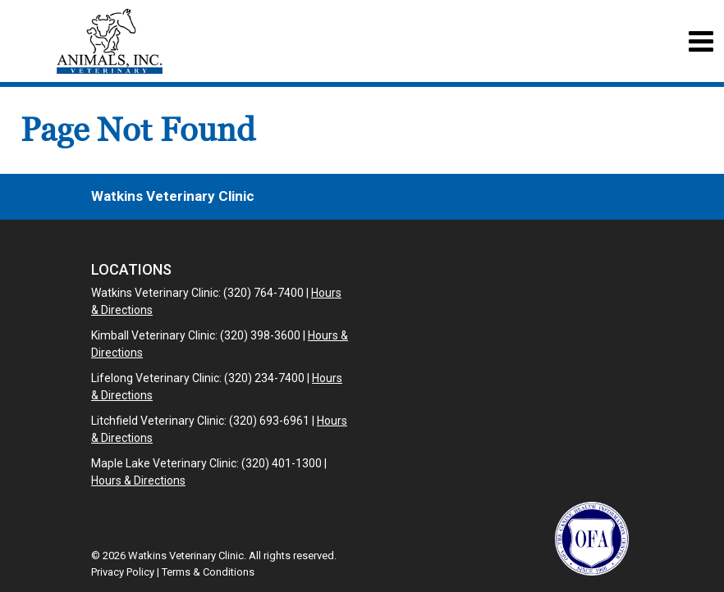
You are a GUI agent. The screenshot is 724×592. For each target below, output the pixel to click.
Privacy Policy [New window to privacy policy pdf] (122, 572)
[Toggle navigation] (700, 41)
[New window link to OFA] (592, 539)
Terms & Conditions (208, 572)
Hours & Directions (138, 480)
